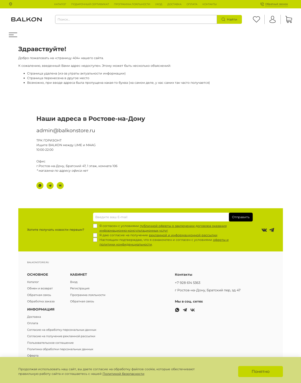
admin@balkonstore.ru (65, 130)
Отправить (241, 217)
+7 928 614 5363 (187, 283)
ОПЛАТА (192, 4)
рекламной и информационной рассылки (183, 235)
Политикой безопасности (123, 374)
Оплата (32, 323)
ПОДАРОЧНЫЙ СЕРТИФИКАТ (90, 4)
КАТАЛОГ (60, 4)
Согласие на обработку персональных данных (61, 329)
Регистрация (80, 288)
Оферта (33, 355)
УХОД (158, 4)
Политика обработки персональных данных (60, 349)
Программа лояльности (87, 295)
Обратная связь (39, 295)
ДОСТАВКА (174, 4)
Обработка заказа (41, 301)
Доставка (34, 316)
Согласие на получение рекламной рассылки (61, 336)
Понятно (260, 371)
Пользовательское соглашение (50, 342)
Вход (73, 282)
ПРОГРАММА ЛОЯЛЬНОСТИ (132, 4)
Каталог (33, 282)
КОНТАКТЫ (209, 4)
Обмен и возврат (40, 288)
